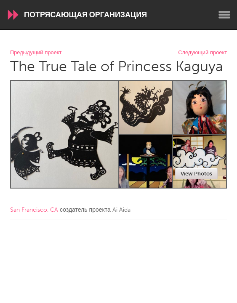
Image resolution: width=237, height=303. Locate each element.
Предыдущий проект (35, 53)
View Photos (196, 173)
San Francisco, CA (34, 209)
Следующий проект (202, 53)
